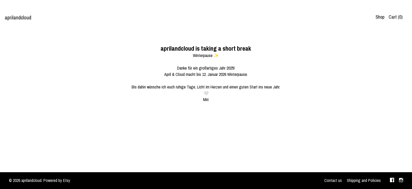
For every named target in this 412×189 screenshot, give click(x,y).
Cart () (396, 17)
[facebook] (392, 180)
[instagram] (401, 180)
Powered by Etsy (56, 180)
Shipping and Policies (364, 180)
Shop (379, 17)
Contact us (333, 180)
